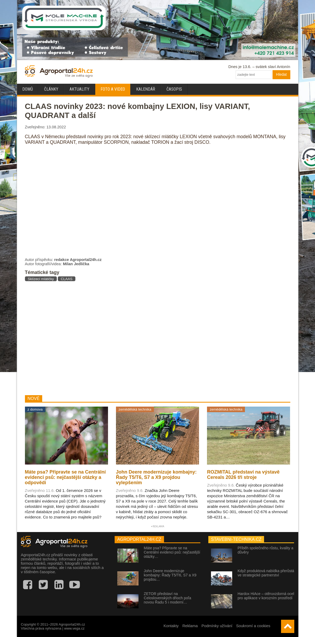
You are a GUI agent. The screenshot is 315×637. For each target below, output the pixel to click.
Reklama (190, 626)
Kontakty (171, 626)
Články (51, 89)
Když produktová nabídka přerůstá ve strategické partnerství (266, 573)
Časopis (174, 89)
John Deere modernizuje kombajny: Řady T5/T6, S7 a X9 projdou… (170, 575)
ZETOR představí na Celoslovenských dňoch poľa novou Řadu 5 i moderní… (167, 598)
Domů (27, 89)
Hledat (281, 74)
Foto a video (113, 89)
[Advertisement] (113, 338)
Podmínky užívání (216, 626)
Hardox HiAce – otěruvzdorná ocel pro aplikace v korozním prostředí (266, 596)
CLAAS (66, 279)
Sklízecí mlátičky (41, 279)
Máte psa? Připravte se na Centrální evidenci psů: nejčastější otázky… (172, 552)
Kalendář (145, 89)
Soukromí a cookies (253, 626)
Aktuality (79, 89)
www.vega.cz (74, 628)
